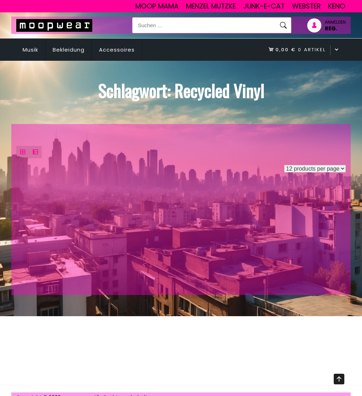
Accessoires (117, 49)
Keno (336, 6)
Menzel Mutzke (211, 6)
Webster (306, 6)
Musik (30, 49)
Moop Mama (157, 6)
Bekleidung (68, 49)
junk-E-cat (264, 6)
